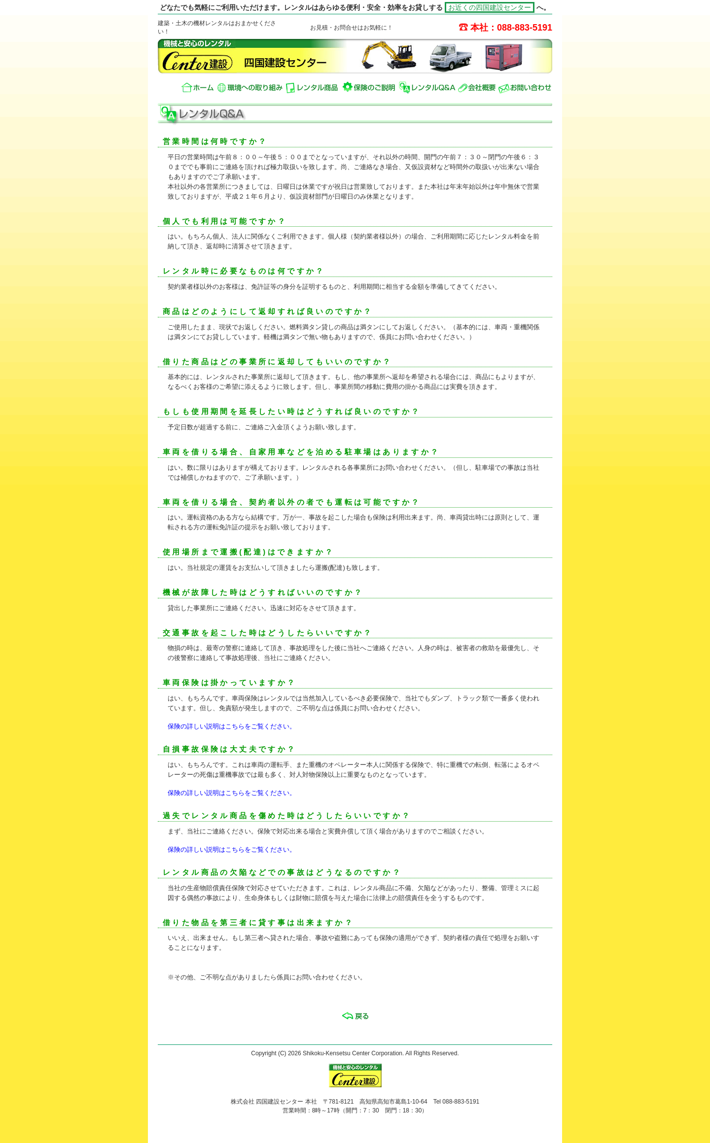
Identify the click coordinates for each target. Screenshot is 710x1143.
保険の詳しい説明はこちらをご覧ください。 (232, 726)
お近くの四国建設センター (489, 7)
